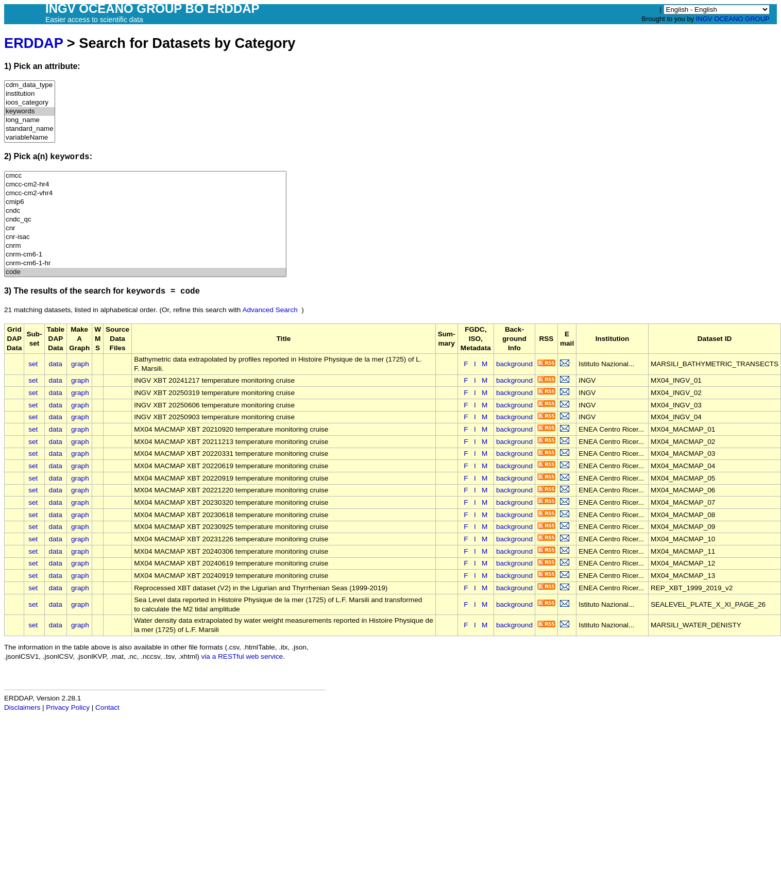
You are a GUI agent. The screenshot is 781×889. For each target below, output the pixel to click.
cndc (145, 211)
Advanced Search (269, 310)
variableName (30, 137)
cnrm (145, 246)
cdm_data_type (30, 85)
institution (30, 94)
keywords (30, 111)
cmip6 (145, 202)
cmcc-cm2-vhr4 (145, 193)
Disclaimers (22, 707)
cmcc (145, 176)
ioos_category (30, 102)
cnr (145, 228)
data (55, 364)
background (514, 364)
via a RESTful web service (242, 656)
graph (80, 364)
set (33, 364)
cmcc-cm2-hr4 (145, 184)
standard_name (30, 129)
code (145, 272)
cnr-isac (145, 237)
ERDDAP (33, 43)
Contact (107, 707)
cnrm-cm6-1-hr (145, 263)
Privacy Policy (68, 707)
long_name (30, 120)
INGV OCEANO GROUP (733, 19)
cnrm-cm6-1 (145, 254)
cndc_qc (145, 219)
